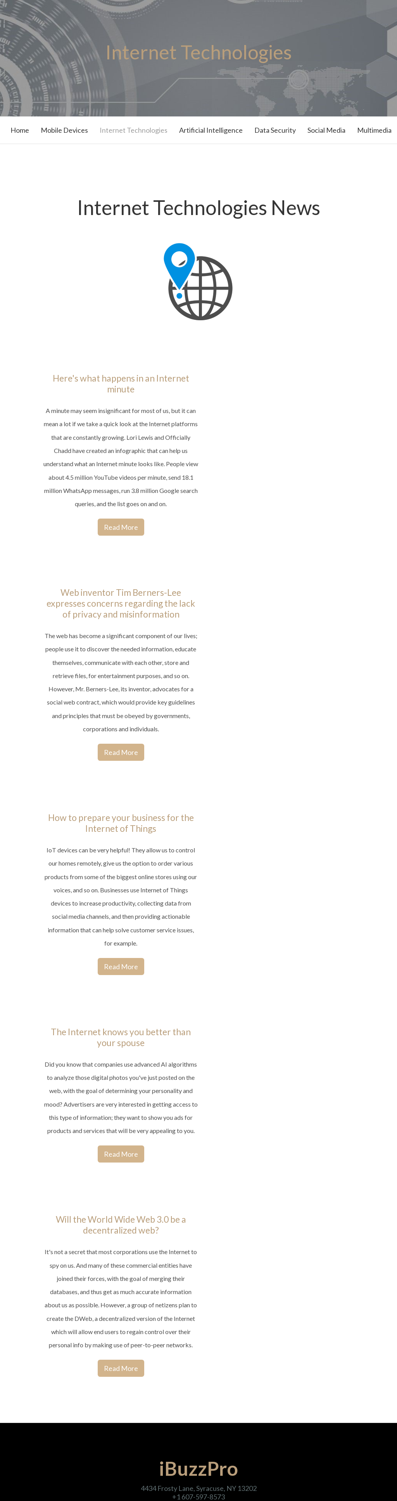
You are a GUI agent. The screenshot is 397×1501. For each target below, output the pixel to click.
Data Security (275, 130)
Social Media (326, 130)
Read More (121, 527)
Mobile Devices (64, 130)
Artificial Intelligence (211, 130)
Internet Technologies (133, 130)
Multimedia (374, 130)
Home (19, 130)
